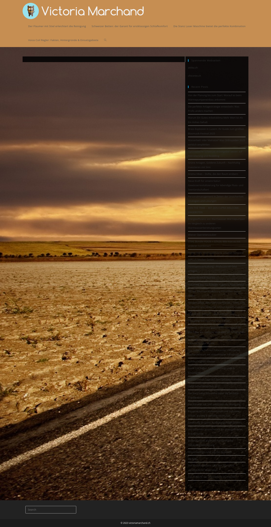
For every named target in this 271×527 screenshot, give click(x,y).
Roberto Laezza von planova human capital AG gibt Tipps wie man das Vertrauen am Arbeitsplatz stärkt (216, 332)
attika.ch (193, 67)
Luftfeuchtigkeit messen (201, 361)
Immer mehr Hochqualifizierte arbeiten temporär (216, 252)
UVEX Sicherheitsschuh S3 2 (203, 386)
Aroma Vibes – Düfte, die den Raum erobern (213, 174)
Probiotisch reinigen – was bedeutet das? (211, 314)
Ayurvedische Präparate (201, 277)
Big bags (193, 458)
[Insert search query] (50, 509)
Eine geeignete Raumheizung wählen (209, 320)
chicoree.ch (194, 75)
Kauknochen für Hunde (201, 343)
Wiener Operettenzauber (202, 234)
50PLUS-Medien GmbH (201, 259)
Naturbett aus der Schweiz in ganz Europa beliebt (216, 284)
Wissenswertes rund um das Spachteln (210, 452)
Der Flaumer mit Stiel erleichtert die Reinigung (214, 404)
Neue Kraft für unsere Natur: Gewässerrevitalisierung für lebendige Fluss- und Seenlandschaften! (215, 185)
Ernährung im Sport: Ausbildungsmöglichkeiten (215, 422)
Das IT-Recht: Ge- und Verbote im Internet (212, 476)
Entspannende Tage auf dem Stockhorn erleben (215, 379)
